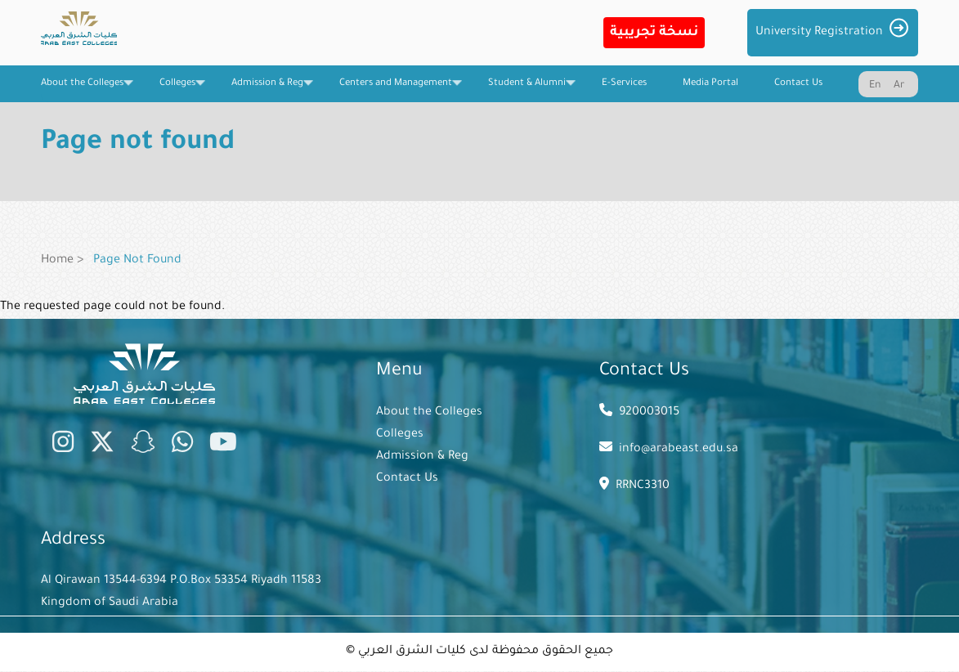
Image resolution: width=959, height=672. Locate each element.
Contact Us (407, 479)
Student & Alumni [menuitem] (527, 90)
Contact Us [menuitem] (798, 83)
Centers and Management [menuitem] (395, 90)
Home (57, 260)
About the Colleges (429, 412)
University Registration (819, 32)
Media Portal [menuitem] (710, 83)
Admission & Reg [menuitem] (267, 90)
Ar (899, 86)
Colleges (399, 434)
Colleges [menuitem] (177, 90)
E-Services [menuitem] (624, 83)
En (875, 86)
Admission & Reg (422, 457)
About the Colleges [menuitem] (82, 90)
